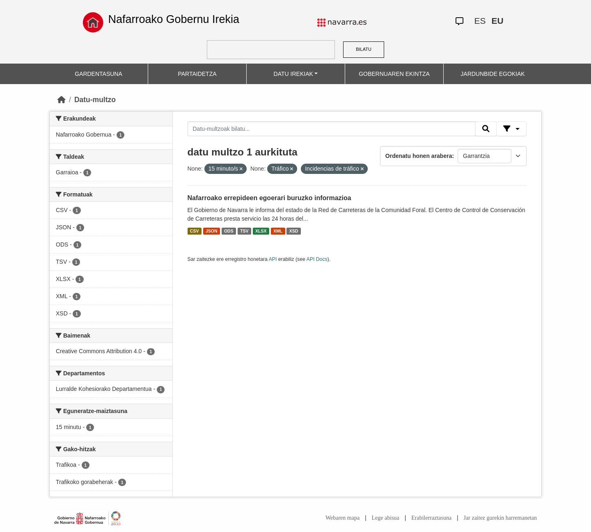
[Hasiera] (61, 100)
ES (480, 20)
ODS (229, 230)
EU (497, 20)
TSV (244, 230)
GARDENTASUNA (98, 74)
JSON (212, 230)
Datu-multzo (95, 100)
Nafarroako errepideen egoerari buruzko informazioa (269, 197)
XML (277, 230)
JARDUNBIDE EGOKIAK (492, 74)
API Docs (317, 259)
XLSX (260, 230)
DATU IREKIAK (293, 74)
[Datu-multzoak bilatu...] (332, 128)
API (273, 259)
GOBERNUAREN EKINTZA (394, 74)
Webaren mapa (342, 518)
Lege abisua (385, 518)
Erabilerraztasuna (431, 518)
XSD (293, 230)
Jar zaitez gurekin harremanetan (500, 518)
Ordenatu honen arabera (418, 156)
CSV (194, 230)
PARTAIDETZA (197, 74)
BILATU (363, 49)
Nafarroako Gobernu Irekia (173, 19)
